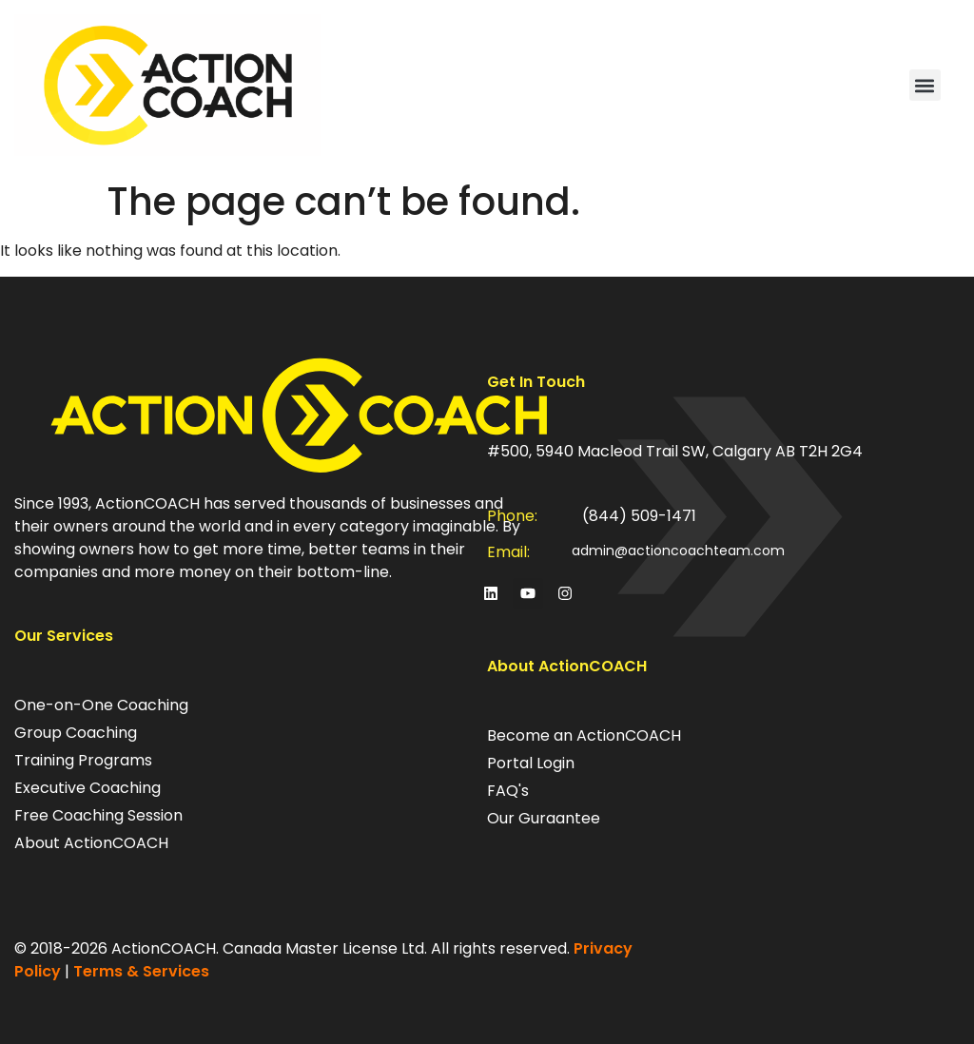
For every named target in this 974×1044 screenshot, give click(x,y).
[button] (925, 85)
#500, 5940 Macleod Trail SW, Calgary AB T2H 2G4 (675, 451)
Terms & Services (141, 971)
